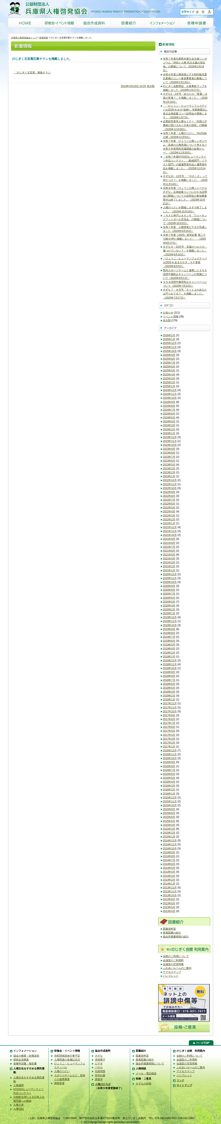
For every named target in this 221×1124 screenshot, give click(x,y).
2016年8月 (169, 766)
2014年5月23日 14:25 (133, 86)
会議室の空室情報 (173, 964)
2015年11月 (170, 801)
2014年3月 (169, 875)
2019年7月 (169, 636)
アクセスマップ (172, 972)
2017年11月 (170, 707)
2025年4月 (169, 374)
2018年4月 (169, 691)
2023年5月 (169, 464)
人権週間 (18, 1085)
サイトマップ (184, 1085)
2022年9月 (169, 492)
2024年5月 (169, 417)
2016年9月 (169, 762)
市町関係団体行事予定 (67, 1055)
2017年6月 (169, 726)
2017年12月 (170, 703)
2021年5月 (169, 554)
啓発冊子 (100, 1059)
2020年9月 (169, 585)
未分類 (151, 86)
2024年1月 (169, 433)
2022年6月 (169, 503)
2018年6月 (169, 683)
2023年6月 (169, 460)
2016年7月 (169, 770)
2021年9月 (169, 538)
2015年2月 (169, 832)
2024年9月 (169, 402)
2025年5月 (169, 370)
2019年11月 (170, 621)
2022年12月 (170, 480)
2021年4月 (169, 558)
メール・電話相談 (146, 1073)
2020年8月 (169, 589)
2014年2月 (169, 879)
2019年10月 (170, 625)
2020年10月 (170, 582)
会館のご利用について (176, 956)
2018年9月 (169, 672)
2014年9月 (169, 852)
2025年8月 (169, 358)
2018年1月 (169, 699)
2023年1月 (169, 476)
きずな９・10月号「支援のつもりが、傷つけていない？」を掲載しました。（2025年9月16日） (185, 250)
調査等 (99, 1079)
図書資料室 (169, 928)
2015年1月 (169, 836)
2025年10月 (170, 351)
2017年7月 (169, 723)
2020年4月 (169, 605)
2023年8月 (169, 452)
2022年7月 (169, 499)
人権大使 (18, 1104)
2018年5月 (169, 687)
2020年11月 (170, 578)
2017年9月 (169, 715)
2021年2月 (169, 566)
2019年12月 (170, 617)
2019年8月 (169, 633)
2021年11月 (170, 531)
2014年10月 (170, 848)
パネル (99, 1067)
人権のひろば (102, 1084)
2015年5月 (169, 821)
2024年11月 (170, 394)
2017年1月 (169, 746)
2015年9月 (169, 809)
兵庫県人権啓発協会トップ (24, 37)
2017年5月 (169, 730)
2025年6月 (169, 366)
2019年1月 (169, 656)
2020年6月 (169, 597)
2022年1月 (169, 523)
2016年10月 (170, 758)
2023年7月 (169, 456)
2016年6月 (169, 774)
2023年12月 (170, 437)
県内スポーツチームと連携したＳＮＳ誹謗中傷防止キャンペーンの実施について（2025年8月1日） (185, 274)
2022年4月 (169, 511)
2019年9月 (169, 629)
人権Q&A (18, 1108)
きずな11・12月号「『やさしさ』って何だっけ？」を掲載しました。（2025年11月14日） (185, 180)
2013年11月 (170, 891)
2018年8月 (169, 676)
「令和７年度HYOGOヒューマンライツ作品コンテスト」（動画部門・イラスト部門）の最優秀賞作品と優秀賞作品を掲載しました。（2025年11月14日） (185, 164)
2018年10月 (170, 668)
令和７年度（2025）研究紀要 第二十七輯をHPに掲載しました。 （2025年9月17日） (184, 238)
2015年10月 (170, 805)
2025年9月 (169, 354)
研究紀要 (100, 1075)
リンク (180, 1080)
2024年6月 (169, 413)
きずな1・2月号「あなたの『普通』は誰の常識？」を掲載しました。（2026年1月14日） (185, 97)
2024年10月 (170, 397)
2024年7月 (169, 409)
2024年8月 (169, 405)
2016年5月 (169, 777)
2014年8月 (169, 856)
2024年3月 (169, 425)
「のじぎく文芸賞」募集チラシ (32, 72)
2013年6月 (169, 903)
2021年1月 (169, 570)
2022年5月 (169, 507)
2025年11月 (170, 347)
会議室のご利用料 (173, 960)
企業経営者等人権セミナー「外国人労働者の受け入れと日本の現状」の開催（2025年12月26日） (185, 125)
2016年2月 (169, 789)
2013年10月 (170, 895)
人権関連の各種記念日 (67, 1059)
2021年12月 (170, 527)
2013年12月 (170, 887)
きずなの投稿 (143, 1083)
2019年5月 (169, 644)
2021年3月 (169, 562)
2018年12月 (170, 660)
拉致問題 (100, 1071)
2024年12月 (170, 390)
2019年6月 (169, 640)
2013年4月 (169, 911)
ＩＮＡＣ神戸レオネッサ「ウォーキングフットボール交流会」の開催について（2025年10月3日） (185, 219)
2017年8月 (169, 719)
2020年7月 (169, 593)
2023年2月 (169, 472)
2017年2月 (169, 742)
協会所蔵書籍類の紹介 (176, 936)
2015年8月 (169, 813)
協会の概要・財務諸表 (26, 1055)
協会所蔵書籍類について (150, 1063)
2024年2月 (169, 429)
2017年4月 (169, 734)
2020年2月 (169, 609)
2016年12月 (170, 750)
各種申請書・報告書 (25, 1063)
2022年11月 (170, 484)
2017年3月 (169, 738)
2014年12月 (170, 840)
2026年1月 (169, 339)
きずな (99, 1055)
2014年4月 (169, 871)
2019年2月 (169, 652)
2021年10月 (170, 535)
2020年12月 (170, 574)
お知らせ (168, 312)
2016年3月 (169, 785)
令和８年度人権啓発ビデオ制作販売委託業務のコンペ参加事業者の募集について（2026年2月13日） (185, 78)
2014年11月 (170, 844)
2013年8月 (169, 899)
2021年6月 (169, 550)
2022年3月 (169, 515)
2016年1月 (169, 793)
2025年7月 (169, 362)
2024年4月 (169, 421)
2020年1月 (169, 613)
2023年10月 (170, 444)
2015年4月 (169, 824)
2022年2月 (169, 519)
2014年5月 (169, 867)
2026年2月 (169, 335)
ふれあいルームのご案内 (177, 968)
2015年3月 (169, 828)
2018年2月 (169, 695)
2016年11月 (170, 754)
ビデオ (99, 1063)
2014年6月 (169, 864)
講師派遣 (59, 1083)
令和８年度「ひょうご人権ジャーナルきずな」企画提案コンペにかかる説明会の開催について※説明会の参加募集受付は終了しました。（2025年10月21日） (185, 196)
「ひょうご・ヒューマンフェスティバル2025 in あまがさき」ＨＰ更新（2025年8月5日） (185, 262)
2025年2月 (169, 382)
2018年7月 (169, 680)
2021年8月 (169, 543)
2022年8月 (169, 495)
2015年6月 (169, 816)
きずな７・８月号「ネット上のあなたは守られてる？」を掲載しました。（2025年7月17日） (185, 293)
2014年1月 (169, 883)
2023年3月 (169, 468)
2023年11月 (170, 441)
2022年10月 (170, 488)
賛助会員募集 (21, 1059)
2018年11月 (170, 664)
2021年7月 (169, 546)
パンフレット (170, 975)
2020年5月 (169, 601)
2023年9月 (169, 448)
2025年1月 (169, 386)
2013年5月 (169, 907)
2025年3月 (169, 378)
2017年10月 (170, 711)
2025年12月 (170, 343)
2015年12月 (170, 797)
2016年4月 (169, 781)
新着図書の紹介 (172, 932)
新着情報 (43, 37)
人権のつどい (62, 1071)
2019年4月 (169, 648)
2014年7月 (169, 860)
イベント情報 (170, 316)
